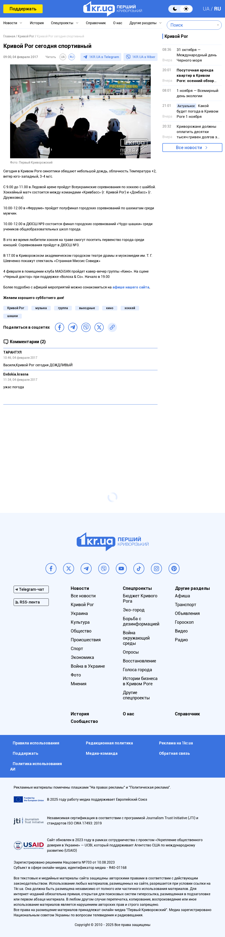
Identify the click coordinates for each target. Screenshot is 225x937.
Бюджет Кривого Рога (140, 598)
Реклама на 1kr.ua (176, 743)
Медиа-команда (102, 753)
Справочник (96, 23)
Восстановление (139, 661)
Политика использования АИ (36, 766)
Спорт (77, 648)
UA (206, 9)
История (37, 23)
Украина (79, 613)
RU (217, 9)
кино (109, 308)
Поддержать (22, 8)
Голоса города (137, 669)
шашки (12, 316)
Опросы (131, 652)
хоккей (130, 308)
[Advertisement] (80, 439)
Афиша (182, 595)
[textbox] (191, 25)
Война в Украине (88, 666)
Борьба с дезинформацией (141, 621)
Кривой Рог (15, 308)
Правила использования (36, 743)
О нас (117, 23)
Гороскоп (184, 622)
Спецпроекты (62, 23)
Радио (181, 639)
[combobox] (191, 25)
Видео (181, 631)
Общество (81, 631)
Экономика (82, 657)
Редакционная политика (109, 743)
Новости (10, 23)
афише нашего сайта (130, 287)
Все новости (189, 147)
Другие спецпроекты (136, 695)
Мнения (78, 683)
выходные (87, 308)
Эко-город (134, 610)
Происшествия (86, 639)
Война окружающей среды (136, 638)
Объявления (187, 613)
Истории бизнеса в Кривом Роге (140, 681)
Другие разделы (143, 23)
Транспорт (185, 604)
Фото (76, 675)
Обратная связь (174, 753)
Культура (80, 622)
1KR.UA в (104, 57)
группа (63, 308)
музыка (41, 308)
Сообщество (84, 721)
